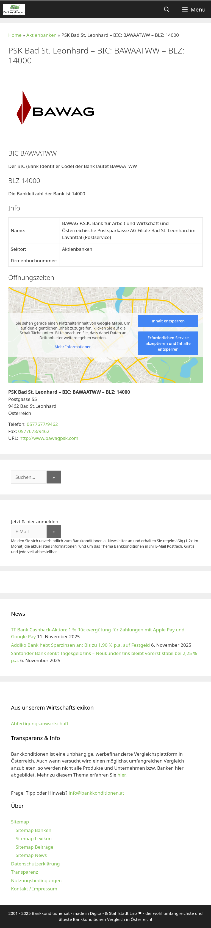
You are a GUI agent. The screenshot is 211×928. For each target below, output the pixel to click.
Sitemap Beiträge (34, 847)
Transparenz (24, 872)
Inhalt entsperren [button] (168, 321)
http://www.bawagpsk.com (49, 438)
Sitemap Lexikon (34, 838)
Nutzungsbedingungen (36, 880)
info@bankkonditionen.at (96, 793)
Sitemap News (31, 855)
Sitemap (20, 822)
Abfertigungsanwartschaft (39, 723)
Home (14, 35)
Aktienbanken (41, 35)
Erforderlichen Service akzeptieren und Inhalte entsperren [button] (168, 343)
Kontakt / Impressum (34, 888)
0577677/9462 (42, 424)
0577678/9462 (33, 431)
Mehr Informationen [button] (73, 346)
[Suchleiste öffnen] (167, 9)
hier (122, 775)
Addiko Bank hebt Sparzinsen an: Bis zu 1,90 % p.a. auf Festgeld (80, 645)
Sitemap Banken (33, 830)
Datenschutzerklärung (35, 863)
